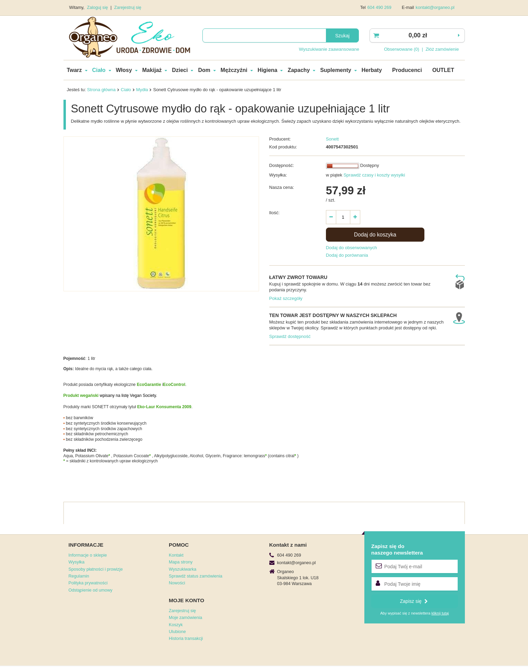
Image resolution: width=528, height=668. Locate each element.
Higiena (268, 70)
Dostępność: (281, 165)
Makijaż (152, 70)
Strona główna (101, 89)
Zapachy (299, 70)
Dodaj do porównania (347, 255)
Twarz (74, 70)
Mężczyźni (234, 70)
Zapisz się (414, 601)
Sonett (332, 139)
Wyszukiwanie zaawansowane (329, 49)
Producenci (407, 70)
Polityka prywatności (88, 583)
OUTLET (443, 70)
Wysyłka (77, 562)
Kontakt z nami (288, 545)
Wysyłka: (278, 175)
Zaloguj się (98, 7)
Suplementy (335, 70)
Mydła (142, 89)
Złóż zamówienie (442, 49)
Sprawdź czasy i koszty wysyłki (373, 175)
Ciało (99, 70)
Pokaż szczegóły (286, 298)
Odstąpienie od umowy (91, 590)
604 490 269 (379, 7)
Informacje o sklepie (88, 555)
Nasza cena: (281, 187)
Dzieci (180, 70)
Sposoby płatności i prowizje (96, 569)
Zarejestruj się (127, 7)
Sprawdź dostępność (290, 336)
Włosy (124, 70)
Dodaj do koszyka (375, 235)
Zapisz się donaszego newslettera (397, 549)
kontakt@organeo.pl (435, 7)
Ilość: (274, 212)
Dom (204, 70)
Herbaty (372, 70)
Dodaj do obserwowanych (351, 247)
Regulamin (79, 576)
